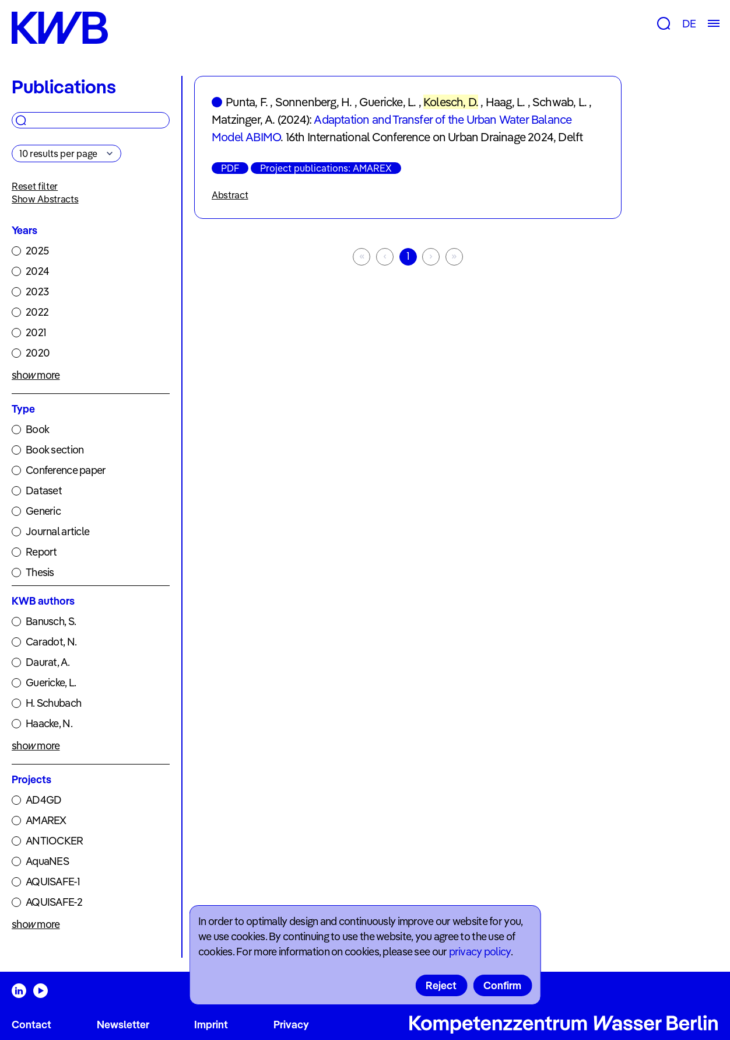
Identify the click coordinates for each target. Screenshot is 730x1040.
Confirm (502, 985)
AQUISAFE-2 (54, 902)
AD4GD (43, 800)
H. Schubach (53, 703)
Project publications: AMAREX (326, 168)
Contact (31, 1024)
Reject (441, 985)
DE (689, 23)
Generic (43, 511)
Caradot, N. (51, 641)
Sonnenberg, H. (313, 102)
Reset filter (35, 186)
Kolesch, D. (450, 102)
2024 (37, 271)
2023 (37, 291)
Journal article (57, 531)
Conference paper (66, 470)
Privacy (291, 1024)
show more (36, 375)
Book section (54, 449)
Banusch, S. (51, 621)
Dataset (44, 490)
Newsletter (123, 1024)
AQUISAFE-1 (53, 881)
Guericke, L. (51, 682)
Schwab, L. (559, 102)
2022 (37, 312)
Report (41, 552)
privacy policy (480, 951)
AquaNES (47, 861)
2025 (37, 250)
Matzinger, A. (243, 119)
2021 (36, 332)
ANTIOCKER (54, 840)
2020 (38, 353)
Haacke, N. (49, 723)
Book (37, 429)
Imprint (211, 1024)
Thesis (40, 572)
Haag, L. (505, 102)
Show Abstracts (45, 199)
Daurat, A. (47, 662)
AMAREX (46, 820)
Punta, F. (247, 102)
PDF (230, 168)
